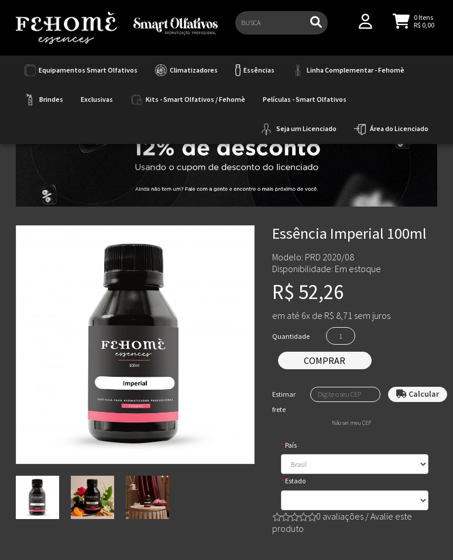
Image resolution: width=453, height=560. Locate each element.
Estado (295, 480)
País (291, 445)
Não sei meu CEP (351, 423)
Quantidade (291, 336)
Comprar (324, 360)
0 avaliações (339, 516)
